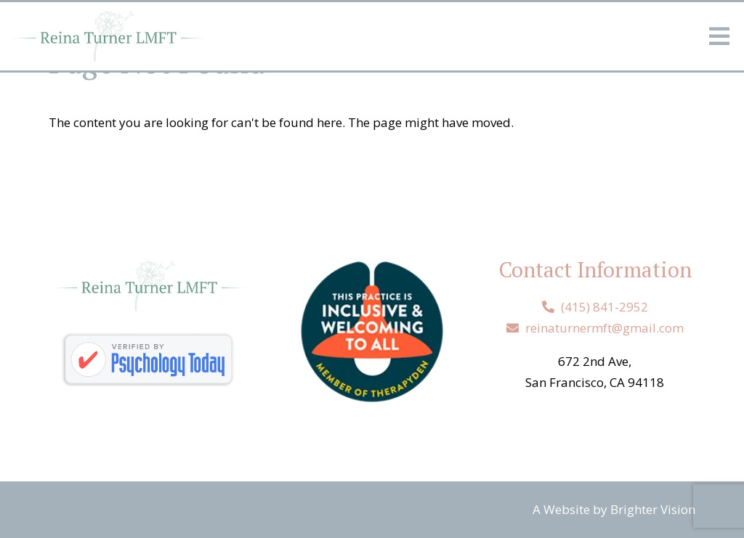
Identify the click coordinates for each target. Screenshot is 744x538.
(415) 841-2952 (604, 306)
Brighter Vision (652, 509)
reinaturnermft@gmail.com (604, 327)
